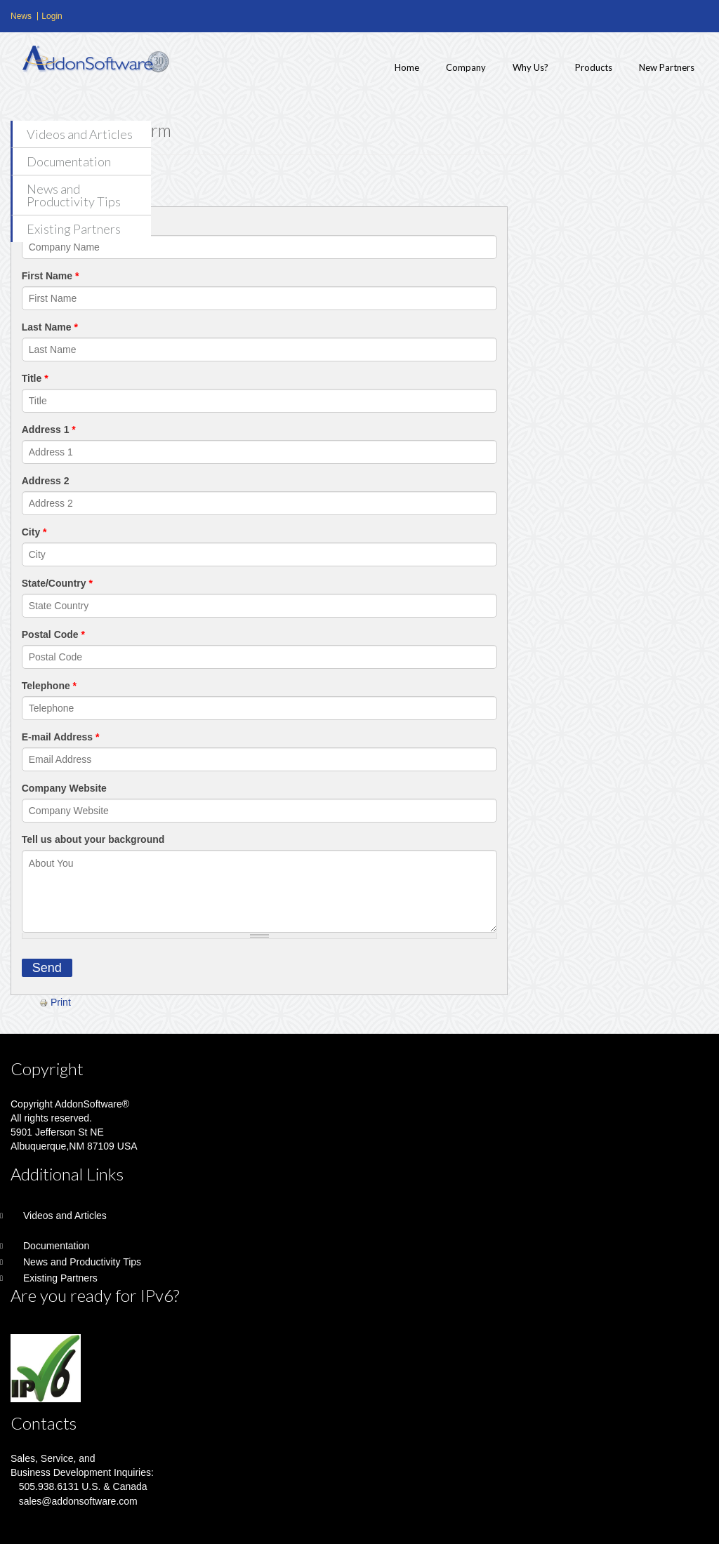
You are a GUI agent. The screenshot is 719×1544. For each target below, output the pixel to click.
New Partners (666, 67)
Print (55, 1002)
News (21, 16)
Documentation (69, 161)
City (34, 532)
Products (593, 67)
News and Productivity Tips (74, 195)
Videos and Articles (80, 134)
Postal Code (53, 634)
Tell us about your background (93, 839)
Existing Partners (74, 229)
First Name (50, 275)
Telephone (49, 685)
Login (51, 16)
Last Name (50, 327)
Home (407, 67)
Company (466, 67)
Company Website (64, 788)
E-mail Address (61, 737)
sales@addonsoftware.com (78, 1501)
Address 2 (46, 480)
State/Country (57, 583)
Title (35, 378)
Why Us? (530, 67)
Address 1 (49, 429)
